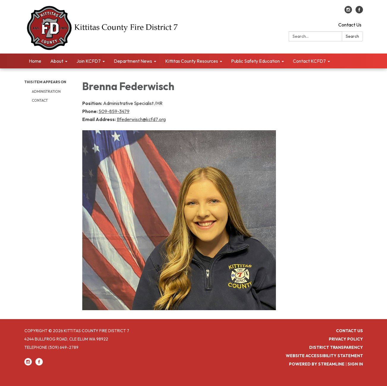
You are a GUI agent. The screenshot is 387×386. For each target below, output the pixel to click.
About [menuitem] (56, 61)
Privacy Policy (346, 339)
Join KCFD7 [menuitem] (88, 61)
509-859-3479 (114, 111)
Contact (40, 100)
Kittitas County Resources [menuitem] (191, 61)
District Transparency (336, 347)
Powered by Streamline (317, 364)
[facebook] (359, 12)
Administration (46, 91)
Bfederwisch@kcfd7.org (141, 119)
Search (352, 36)
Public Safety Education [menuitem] (255, 61)
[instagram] (348, 12)
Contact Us (349, 25)
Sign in (355, 364)
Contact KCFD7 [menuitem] (309, 61)
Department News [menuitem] (133, 61)
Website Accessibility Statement (324, 355)
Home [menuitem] (35, 61)
